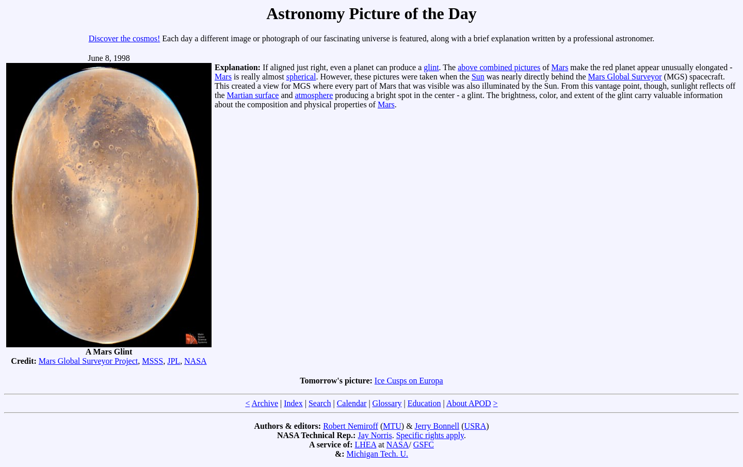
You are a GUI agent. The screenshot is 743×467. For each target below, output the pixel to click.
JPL (173, 361)
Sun (478, 76)
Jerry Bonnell (437, 426)
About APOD (468, 403)
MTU (392, 426)
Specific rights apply (430, 435)
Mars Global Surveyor (625, 76)
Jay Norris (375, 435)
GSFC (423, 444)
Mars (559, 67)
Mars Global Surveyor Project (88, 361)
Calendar (352, 403)
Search (320, 403)
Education (424, 403)
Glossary (387, 403)
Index (293, 403)
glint (431, 67)
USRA (475, 426)
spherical (301, 76)
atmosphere (314, 95)
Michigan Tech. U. (377, 453)
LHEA (366, 444)
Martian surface (253, 95)
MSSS (152, 361)
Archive (265, 403)
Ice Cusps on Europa (409, 380)
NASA (195, 361)
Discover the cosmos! (124, 38)
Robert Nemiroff (350, 426)
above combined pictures (499, 67)
